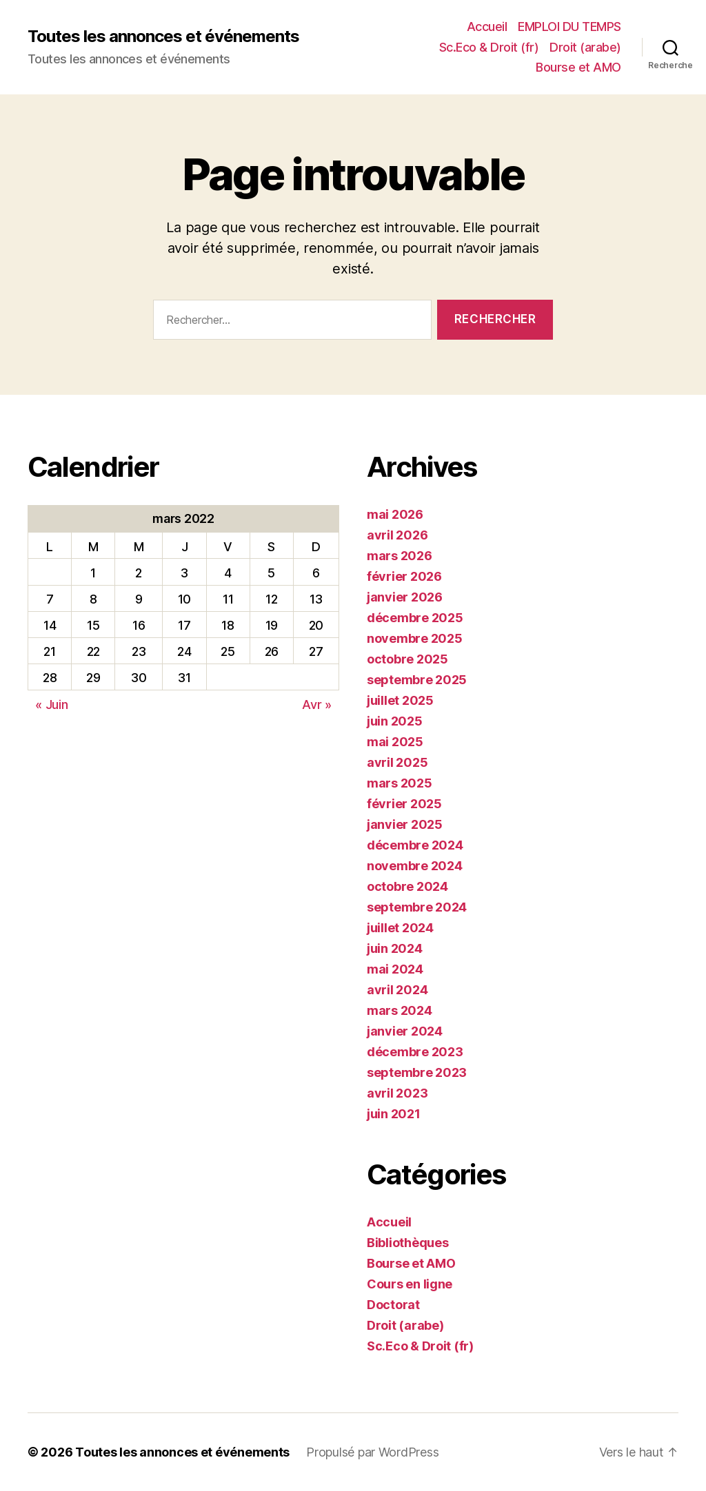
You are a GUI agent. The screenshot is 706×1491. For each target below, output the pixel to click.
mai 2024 (395, 969)
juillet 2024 (400, 928)
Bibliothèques (408, 1242)
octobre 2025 (407, 659)
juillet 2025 (400, 700)
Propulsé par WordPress (372, 1452)
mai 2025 (395, 741)
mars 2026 (399, 555)
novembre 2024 (415, 865)
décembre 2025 (415, 617)
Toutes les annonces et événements (163, 36)
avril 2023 (397, 1093)
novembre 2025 (415, 638)
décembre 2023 (415, 1052)
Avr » (317, 704)
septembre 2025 (417, 679)
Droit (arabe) (585, 47)
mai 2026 (395, 514)
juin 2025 (395, 721)
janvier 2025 (405, 824)
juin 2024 (395, 948)
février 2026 (404, 576)
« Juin (51, 704)
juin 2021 (394, 1114)
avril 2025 (397, 762)
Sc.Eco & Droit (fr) (489, 47)
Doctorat (393, 1304)
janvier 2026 (405, 597)
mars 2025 (399, 783)
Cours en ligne (409, 1284)
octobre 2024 (407, 886)
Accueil (487, 26)
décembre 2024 (415, 845)
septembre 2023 (417, 1072)
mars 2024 (399, 1010)
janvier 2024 (405, 1031)
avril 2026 (397, 535)
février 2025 (404, 803)
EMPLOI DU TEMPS (569, 26)
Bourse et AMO (578, 67)
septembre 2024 (417, 907)
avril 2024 (397, 990)
